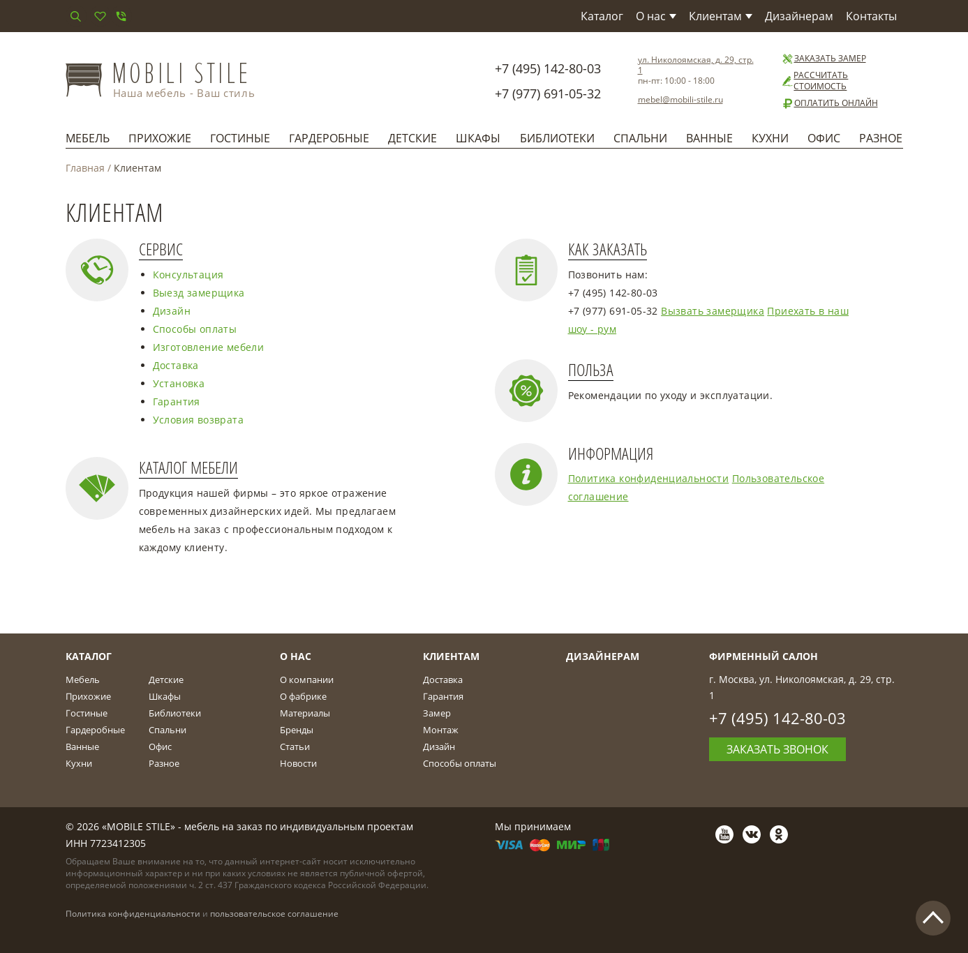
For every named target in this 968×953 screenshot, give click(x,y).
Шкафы (478, 138)
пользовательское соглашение (274, 914)
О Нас (295, 656)
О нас (656, 16)
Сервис (161, 249)
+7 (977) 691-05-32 (548, 93)
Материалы (305, 713)
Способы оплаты (195, 329)
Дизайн (172, 310)
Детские (412, 138)
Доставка (176, 365)
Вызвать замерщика (712, 310)
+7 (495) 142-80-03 (548, 68)
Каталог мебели (188, 468)
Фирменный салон (763, 656)
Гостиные (240, 138)
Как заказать (607, 249)
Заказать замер (823, 58)
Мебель (88, 138)
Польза (590, 370)
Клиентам (720, 16)
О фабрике (303, 696)
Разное (880, 138)
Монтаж (441, 729)
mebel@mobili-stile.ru (680, 99)
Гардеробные (329, 138)
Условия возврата (198, 419)
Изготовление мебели (209, 347)
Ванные (709, 138)
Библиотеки (557, 138)
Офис (823, 138)
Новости (298, 763)
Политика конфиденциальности (648, 478)
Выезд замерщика (199, 292)
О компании (307, 679)
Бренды (296, 729)
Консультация (188, 274)
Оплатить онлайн (829, 103)
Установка (179, 383)
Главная (85, 167)
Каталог (602, 16)
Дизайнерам (799, 16)
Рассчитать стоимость (815, 81)
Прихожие (159, 138)
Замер (437, 713)
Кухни (770, 138)
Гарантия (176, 401)
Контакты (871, 16)
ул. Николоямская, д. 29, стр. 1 (696, 65)
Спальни (640, 138)
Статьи (295, 746)
